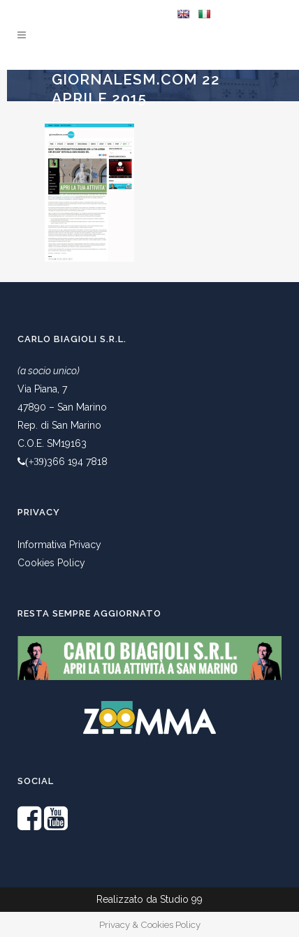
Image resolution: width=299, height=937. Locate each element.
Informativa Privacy (59, 544)
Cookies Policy (51, 562)
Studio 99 (181, 899)
